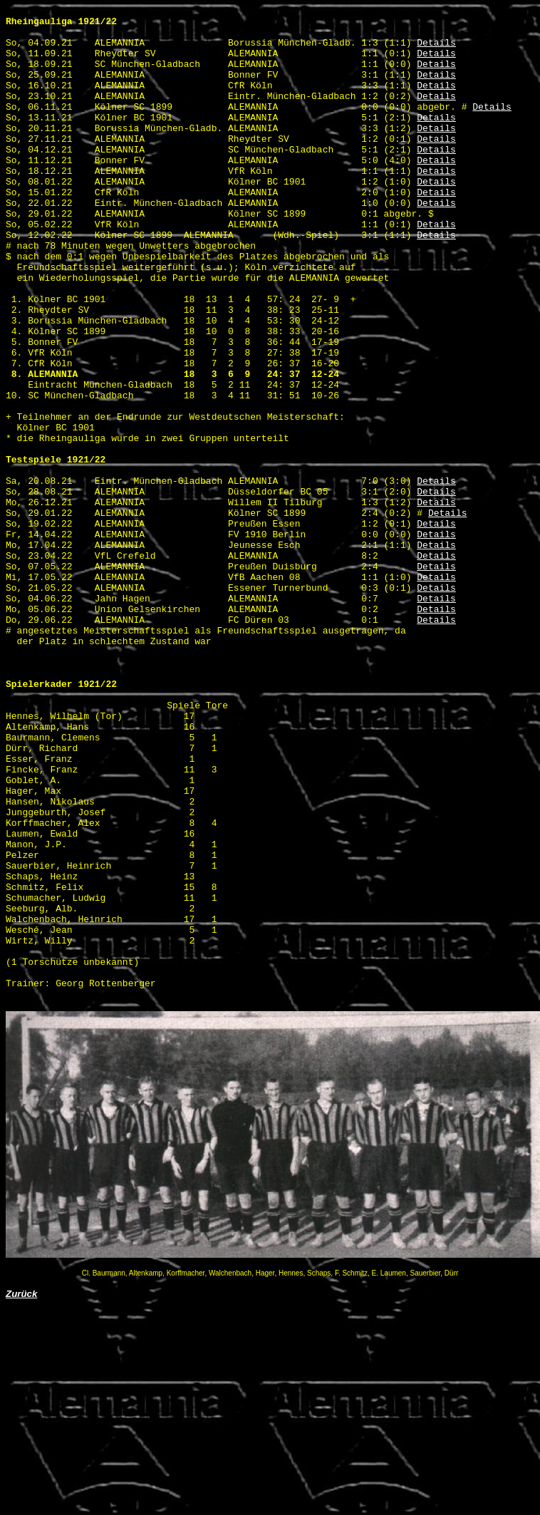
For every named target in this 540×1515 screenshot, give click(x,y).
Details (436, 50)
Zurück (21, 1492)
